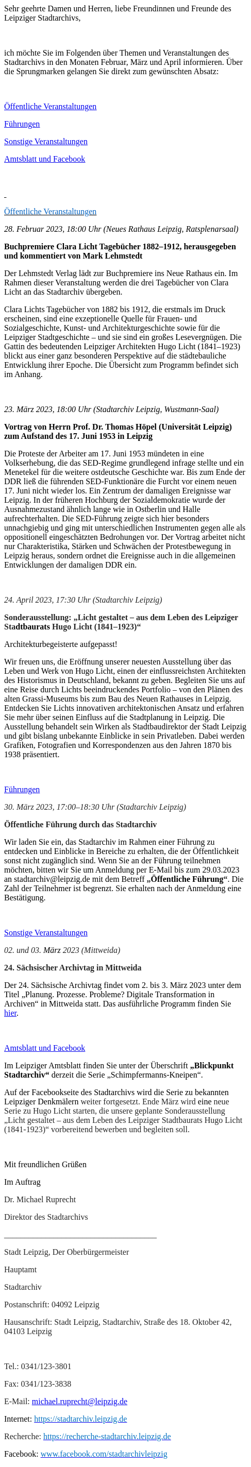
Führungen (22, 124)
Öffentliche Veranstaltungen (50, 106)
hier (10, 1013)
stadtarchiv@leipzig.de (52, 879)
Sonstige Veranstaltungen (46, 141)
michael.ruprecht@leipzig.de (79, 1401)
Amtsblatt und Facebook (44, 159)
